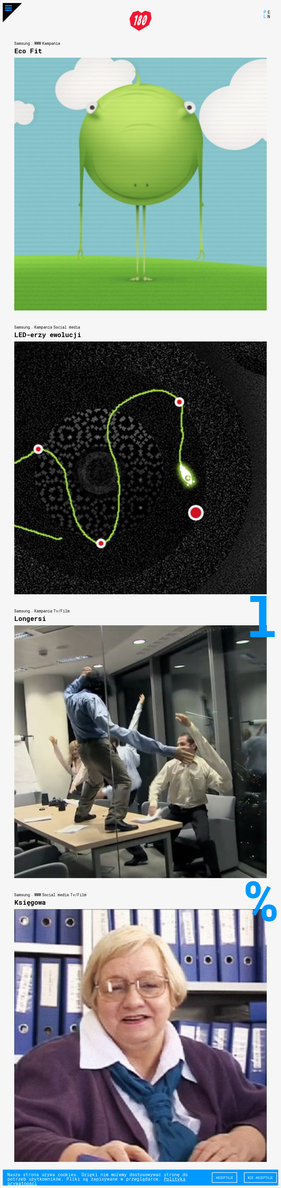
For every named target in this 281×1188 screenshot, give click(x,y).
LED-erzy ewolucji (47, 334)
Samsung (22, 43)
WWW (37, 43)
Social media (67, 326)
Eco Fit (28, 50)
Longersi (30, 618)
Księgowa (30, 902)
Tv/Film (62, 610)
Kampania (51, 43)
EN (269, 14)
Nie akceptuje (260, 1177)
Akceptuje (224, 1177)
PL (264, 14)
